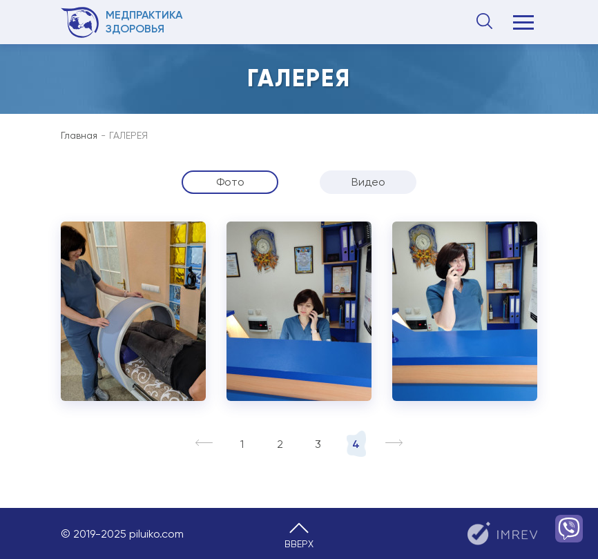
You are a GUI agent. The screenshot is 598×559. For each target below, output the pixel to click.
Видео (368, 181)
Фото (230, 181)
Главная (79, 135)
